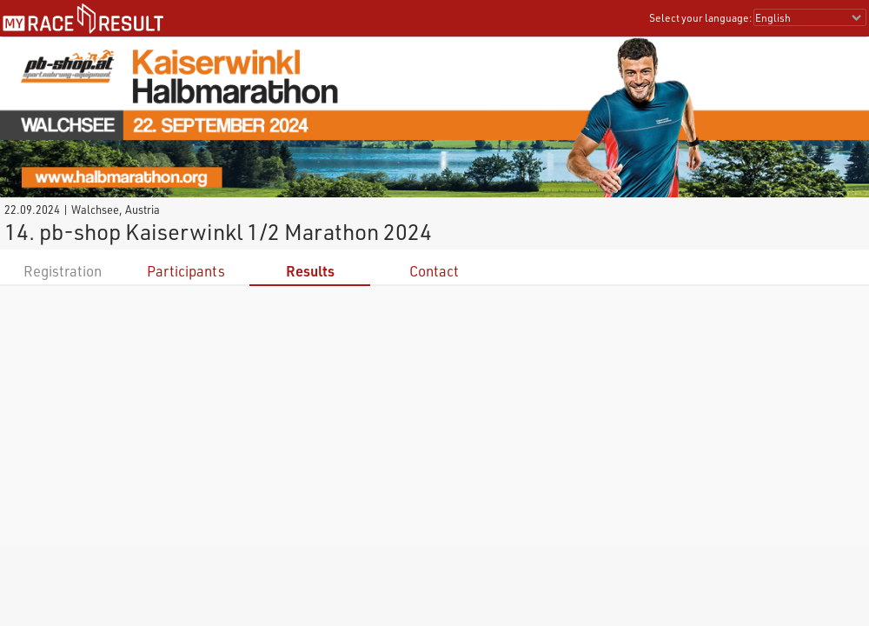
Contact (434, 271)
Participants (186, 271)
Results (310, 271)
